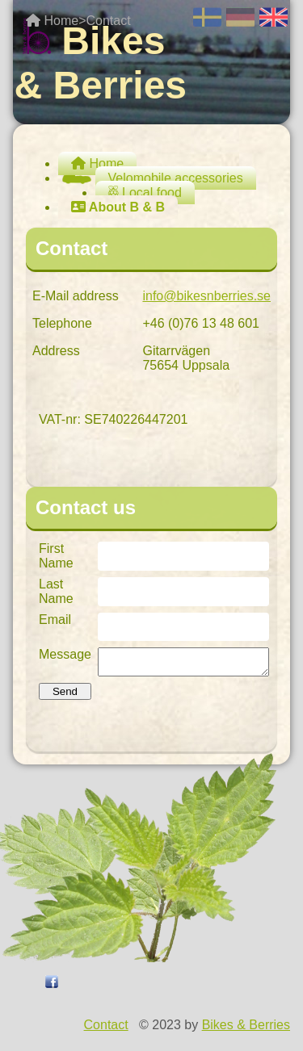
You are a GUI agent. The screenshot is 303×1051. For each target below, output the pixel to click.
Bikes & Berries (246, 1029)
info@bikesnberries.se (206, 296)
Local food (145, 192)
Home (97, 163)
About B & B (118, 207)
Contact (108, 20)
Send (65, 696)
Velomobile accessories (169, 178)
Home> (56, 20)
